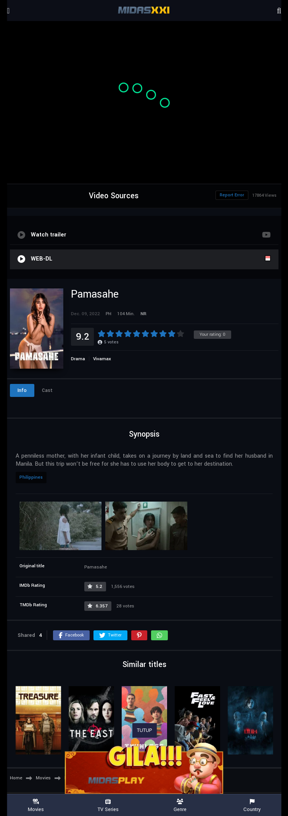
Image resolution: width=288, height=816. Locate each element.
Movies (36, 805)
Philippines (31, 477)
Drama (78, 358)
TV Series (108, 805)
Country (252, 805)
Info (22, 390)
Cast (47, 390)
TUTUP (144, 730)
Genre (180, 805)
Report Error (232, 195)
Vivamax (102, 358)
